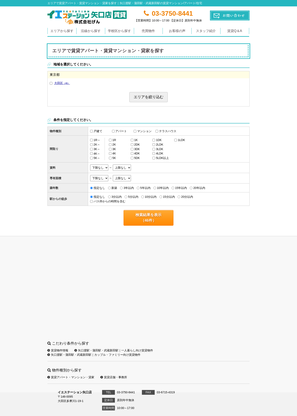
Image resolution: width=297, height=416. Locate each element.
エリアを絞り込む (148, 97)
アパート (121, 131)
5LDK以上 (162, 158)
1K (136, 140)
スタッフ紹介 (206, 31)
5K (114, 158)
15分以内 (169, 196)
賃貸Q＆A (234, 31)
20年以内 (199, 188)
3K (114, 149)
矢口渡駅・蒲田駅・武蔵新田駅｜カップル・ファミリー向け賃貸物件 (93, 354)
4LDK (159, 153)
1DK (158, 140)
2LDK (159, 144)
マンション (144, 131)
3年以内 (129, 188)
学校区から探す (119, 31)
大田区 (62, 83)
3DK (137, 149)
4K (114, 153)
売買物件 (148, 31)
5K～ (97, 158)
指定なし (99, 188)
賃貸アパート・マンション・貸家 (70, 377)
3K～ (97, 149)
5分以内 (133, 196)
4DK (137, 153)
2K (114, 144)
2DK (137, 144)
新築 (114, 188)
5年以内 (145, 188)
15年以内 (181, 188)
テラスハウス (167, 131)
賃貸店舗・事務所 (113, 377)
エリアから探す (61, 31)
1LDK (181, 140)
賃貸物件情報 (57, 350)
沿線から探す (91, 31)
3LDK (159, 149)
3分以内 (116, 196)
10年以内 (163, 188)
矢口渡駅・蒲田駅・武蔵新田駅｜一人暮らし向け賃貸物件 (113, 350)
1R (114, 140)
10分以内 (151, 196)
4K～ (97, 153)
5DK (137, 158)
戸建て (98, 131)
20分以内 (187, 196)
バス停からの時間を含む (109, 201)
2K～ (97, 144)
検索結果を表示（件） (148, 218)
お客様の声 (177, 31)
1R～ (97, 140)
